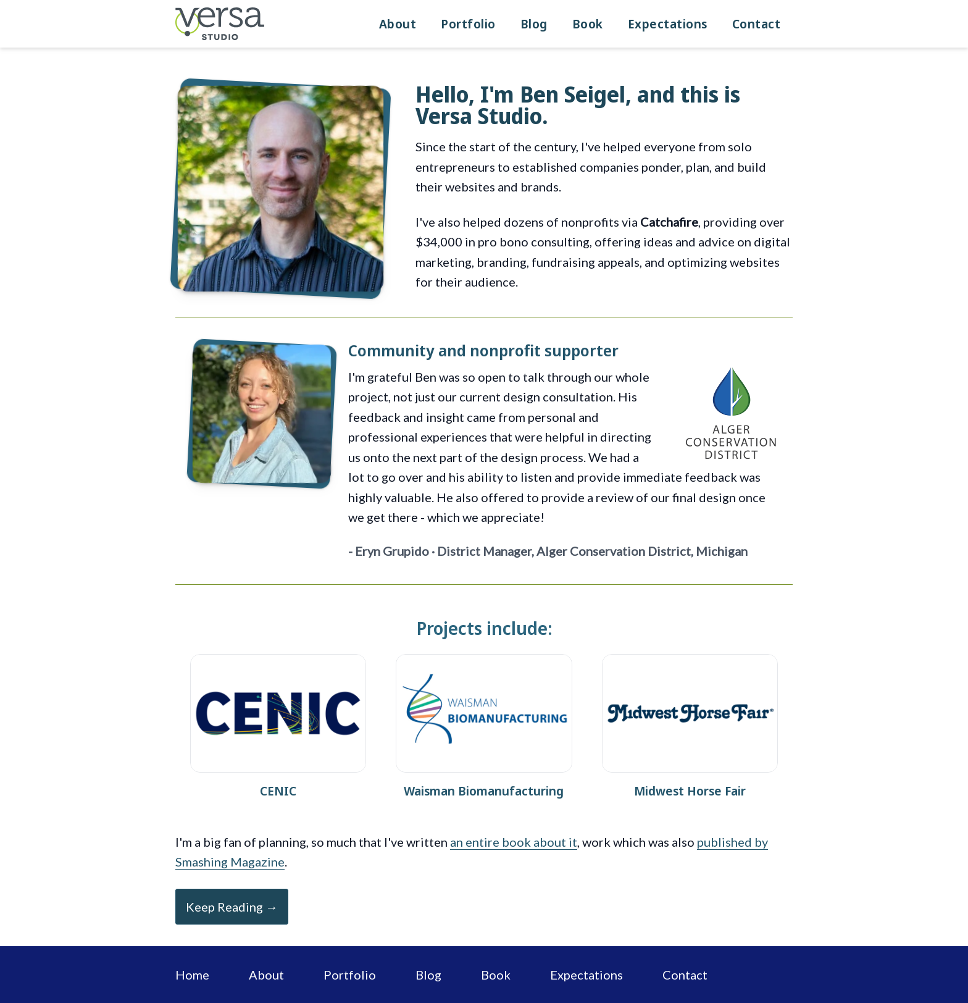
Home (192, 974)
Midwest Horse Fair (690, 791)
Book (587, 23)
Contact (756, 23)
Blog (534, 23)
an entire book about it (513, 841)
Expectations (667, 23)
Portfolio (468, 23)
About (398, 23)
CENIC (278, 791)
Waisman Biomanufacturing (484, 791)
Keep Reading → (232, 906)
